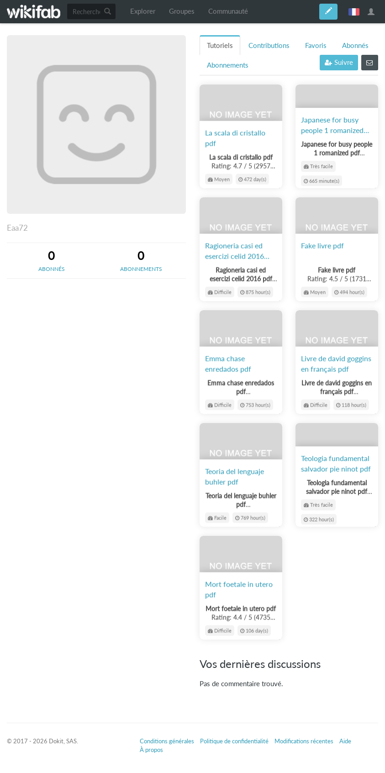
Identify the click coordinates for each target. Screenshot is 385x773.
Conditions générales (167, 741)
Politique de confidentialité (234, 741)
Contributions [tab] (269, 45)
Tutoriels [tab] (220, 45)
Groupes (182, 11)
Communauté (228, 11)
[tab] (51, 260)
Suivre (339, 62)
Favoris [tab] (316, 45)
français (354, 11)
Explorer (142, 11)
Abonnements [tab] (227, 65)
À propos (151, 749)
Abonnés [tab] (355, 45)
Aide (345, 741)
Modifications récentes (303, 741)
